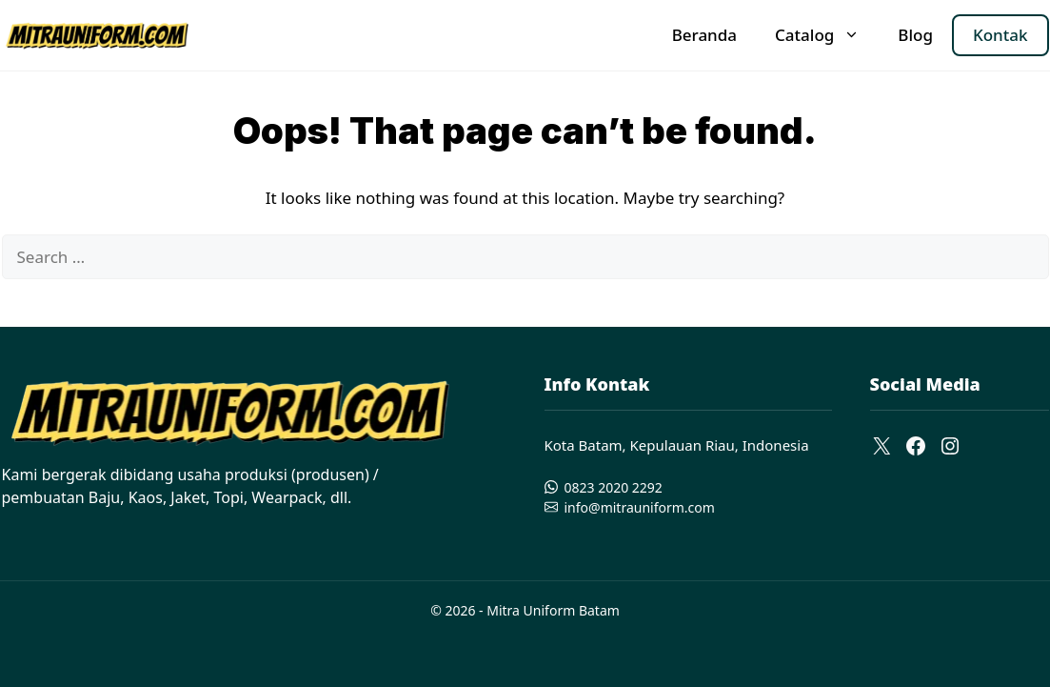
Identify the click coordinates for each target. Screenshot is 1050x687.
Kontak (1000, 35)
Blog (915, 35)
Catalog (827, 35)
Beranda (704, 35)
